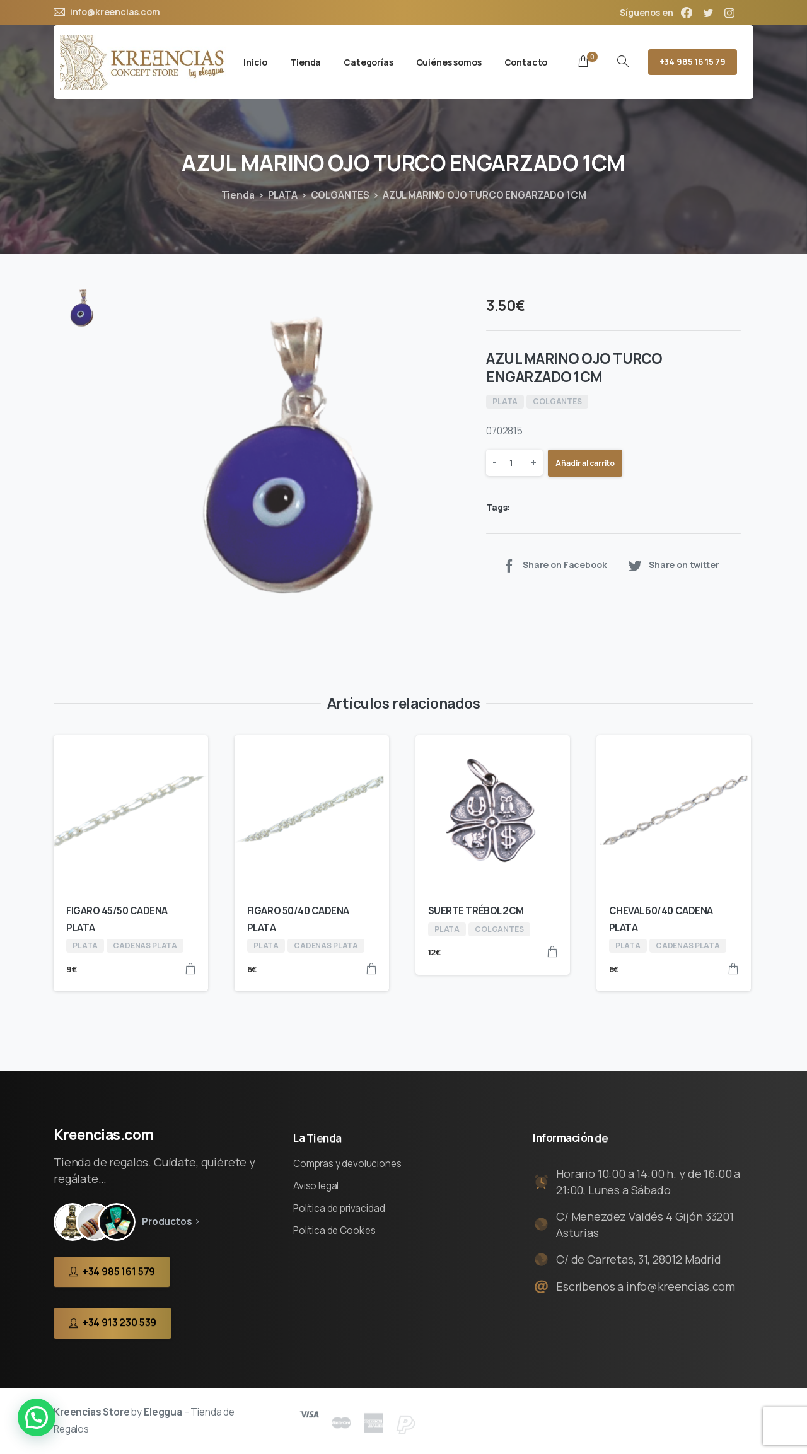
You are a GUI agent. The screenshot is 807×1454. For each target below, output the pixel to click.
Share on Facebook (554, 565)
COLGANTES (340, 195)
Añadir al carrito (585, 463)
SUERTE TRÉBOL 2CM (476, 910)
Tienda (238, 195)
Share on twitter (673, 565)
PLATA (283, 195)
